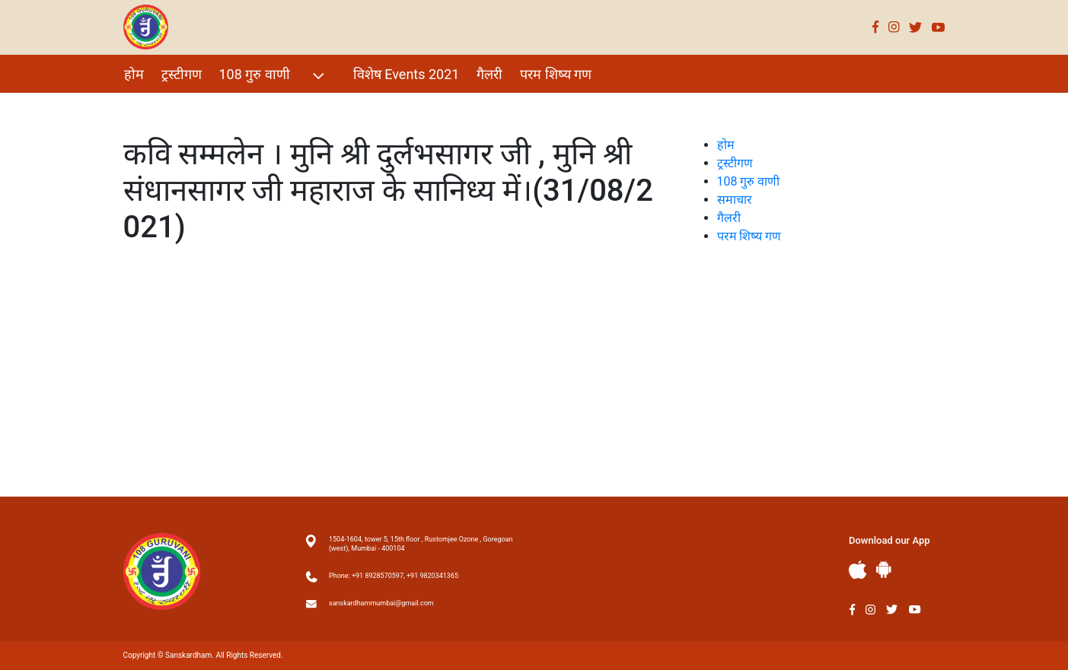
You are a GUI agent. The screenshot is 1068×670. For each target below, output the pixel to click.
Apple (858, 570)
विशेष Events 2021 (406, 74)
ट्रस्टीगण (181, 74)
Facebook (875, 27)
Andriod (883, 569)
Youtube (938, 27)
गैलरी (489, 74)
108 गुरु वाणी (273, 75)
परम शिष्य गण (555, 74)
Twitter (916, 27)
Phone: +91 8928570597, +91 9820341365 (393, 576)
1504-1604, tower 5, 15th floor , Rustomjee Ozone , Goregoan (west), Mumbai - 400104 (420, 543)
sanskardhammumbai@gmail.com (381, 603)
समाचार (734, 199)
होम (134, 74)
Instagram (894, 27)
